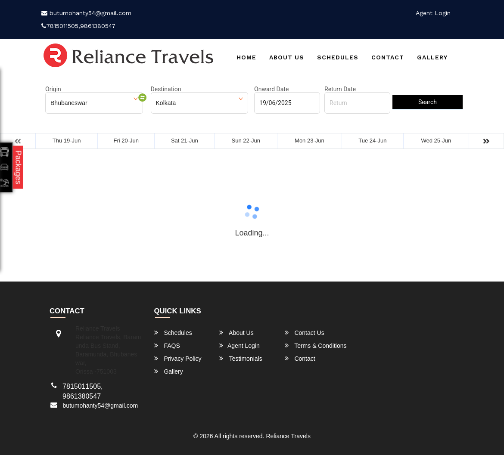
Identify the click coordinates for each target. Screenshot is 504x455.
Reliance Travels (288, 436)
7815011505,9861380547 (78, 25)
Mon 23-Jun (309, 140)
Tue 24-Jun (372, 140)
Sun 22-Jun (246, 140)
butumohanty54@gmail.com (86, 12)
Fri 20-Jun (126, 140)
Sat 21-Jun (184, 140)
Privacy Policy (178, 358)
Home (246, 57)
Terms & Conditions (316, 345)
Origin (53, 89)
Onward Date (271, 89)
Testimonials (240, 358)
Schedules (337, 57)
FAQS (167, 345)
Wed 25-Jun (436, 140)
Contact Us (304, 332)
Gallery (432, 57)
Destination (166, 89)
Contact (387, 57)
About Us (286, 57)
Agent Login (433, 12)
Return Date (340, 89)
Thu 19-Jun (67, 140)
